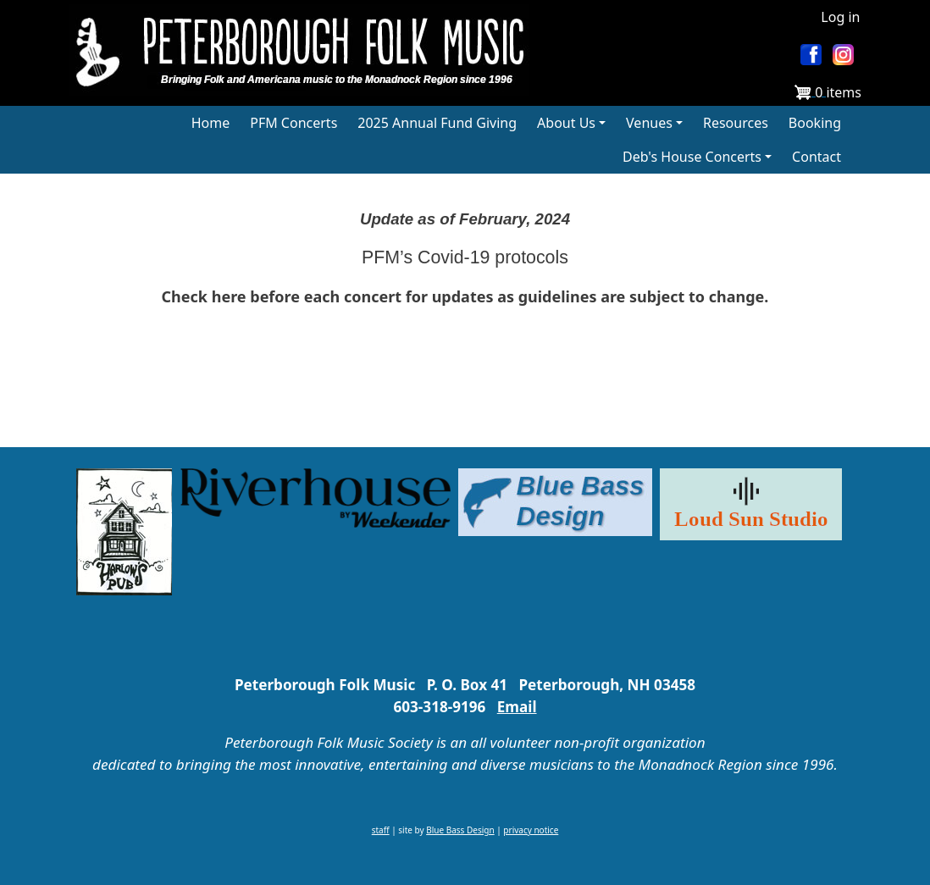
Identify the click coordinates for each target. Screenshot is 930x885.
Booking (815, 122)
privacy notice (530, 830)
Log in (840, 17)
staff (381, 830)
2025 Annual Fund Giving (437, 122)
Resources (735, 122)
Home (210, 122)
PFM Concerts (293, 122)
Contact (816, 156)
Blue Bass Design (460, 830)
